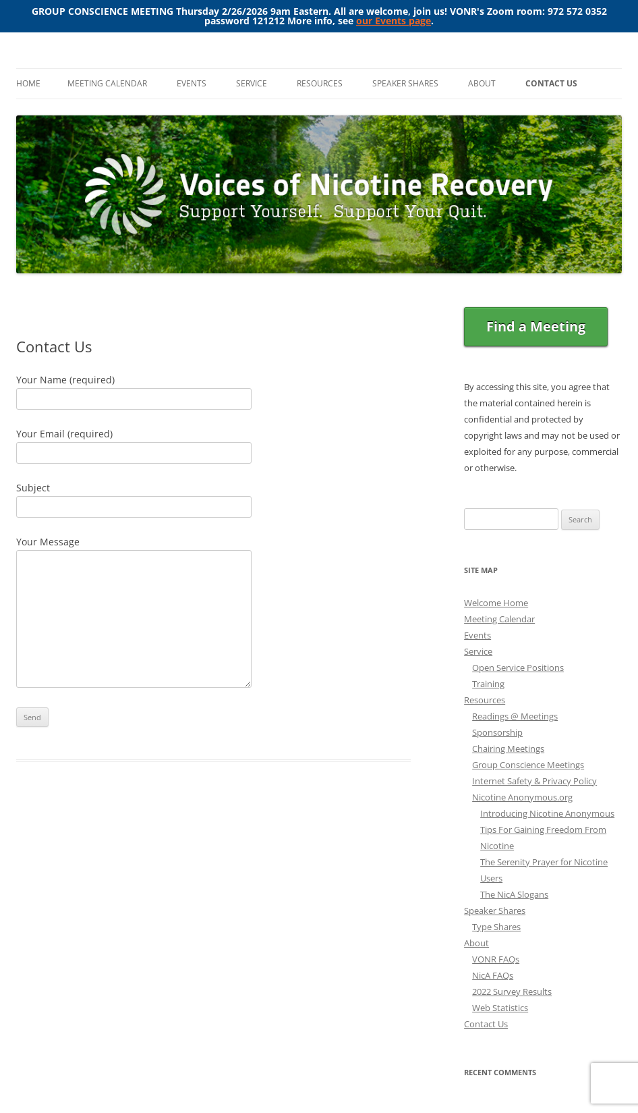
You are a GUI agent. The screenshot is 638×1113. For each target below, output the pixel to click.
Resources (320, 83)
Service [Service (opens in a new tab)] (478, 651)
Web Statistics (500, 1008)
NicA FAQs (492, 975)
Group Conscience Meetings (528, 765)
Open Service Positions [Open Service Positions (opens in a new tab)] (518, 667)
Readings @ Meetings (515, 716)
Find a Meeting (535, 326)
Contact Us (551, 83)
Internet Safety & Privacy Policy (534, 781)
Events (191, 83)
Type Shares (496, 927)
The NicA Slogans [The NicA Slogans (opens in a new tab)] (514, 894)
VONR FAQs (495, 959)
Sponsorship (497, 732)
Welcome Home (496, 603)
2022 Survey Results (512, 991)
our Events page (393, 20)
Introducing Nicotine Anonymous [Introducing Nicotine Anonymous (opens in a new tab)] (547, 813)
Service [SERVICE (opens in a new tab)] (251, 83)
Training (488, 684)
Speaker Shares (405, 83)
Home (28, 83)
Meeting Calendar (107, 83)
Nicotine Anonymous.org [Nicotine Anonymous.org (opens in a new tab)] (522, 797)
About (482, 83)
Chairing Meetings (508, 748)
